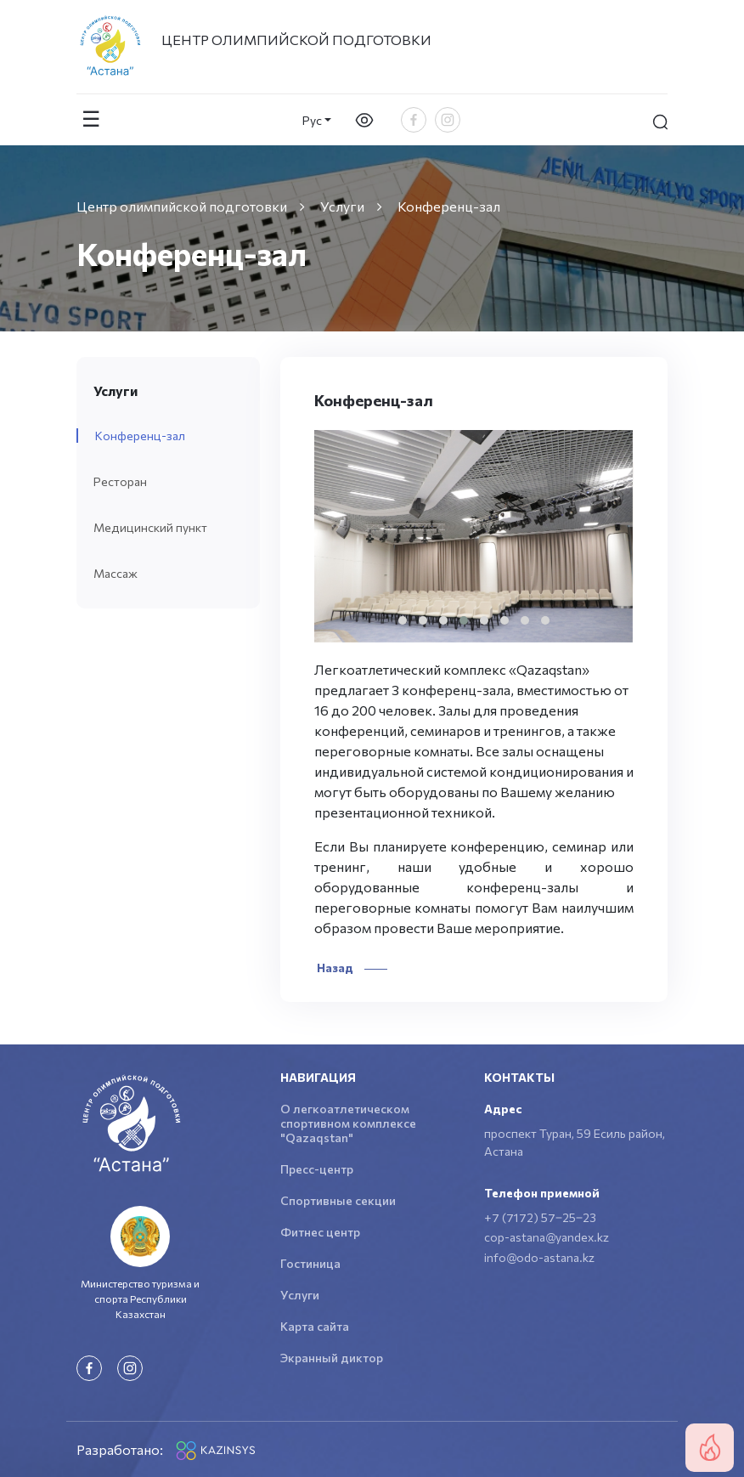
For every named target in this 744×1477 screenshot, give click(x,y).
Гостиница (310, 1263)
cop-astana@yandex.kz (546, 1237)
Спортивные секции (338, 1200)
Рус (312, 120)
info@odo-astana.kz (539, 1257)
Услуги (299, 1294)
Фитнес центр (320, 1232)
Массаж (115, 573)
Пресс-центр (316, 1169)
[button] (402, 620)
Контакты (519, 1077)
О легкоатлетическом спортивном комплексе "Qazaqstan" (348, 1123)
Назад (350, 967)
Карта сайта (314, 1326)
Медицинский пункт (150, 527)
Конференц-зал (140, 435)
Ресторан (120, 481)
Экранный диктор (331, 1357)
